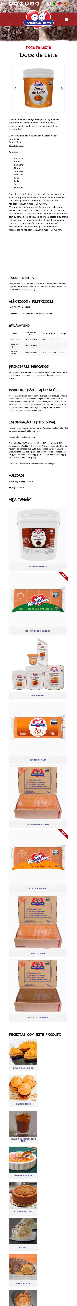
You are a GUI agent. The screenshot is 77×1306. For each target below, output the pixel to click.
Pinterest (27, 4)
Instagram (32, 4)
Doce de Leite (38, 48)
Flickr (21, 4)
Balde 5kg (14, 138)
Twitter (37, 4)
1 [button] (34, 110)
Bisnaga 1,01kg (16, 145)
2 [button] (38, 110)
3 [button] (42, 110)
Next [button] (62, 88)
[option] (38, 88)
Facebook (11, 4)
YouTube (16, 4)
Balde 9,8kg (15, 142)
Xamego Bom (38, 19)
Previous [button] (15, 88)
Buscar (49, 4)
